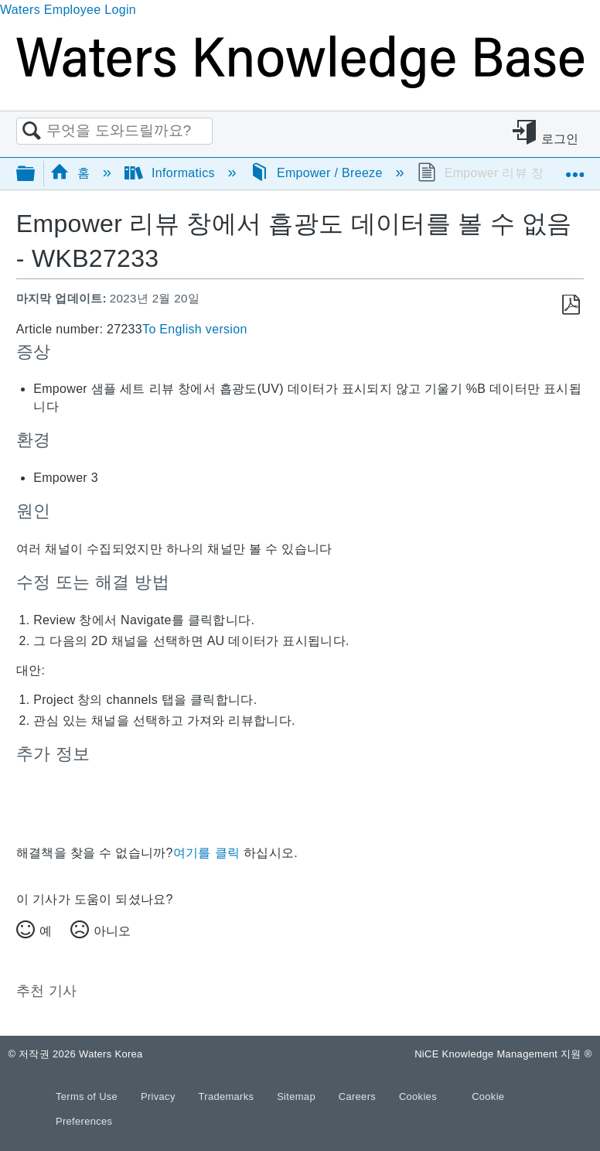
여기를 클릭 (206, 852)
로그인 (560, 138)
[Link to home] (300, 84)
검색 (31, 131)
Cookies (418, 1096)
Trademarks (228, 1096)
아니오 (112, 931)
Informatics (171, 172)
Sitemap (298, 1096)
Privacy (160, 1096)
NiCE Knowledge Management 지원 (502, 1054)
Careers (359, 1096)
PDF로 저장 (571, 305)
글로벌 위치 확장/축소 (574, 168)
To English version (194, 329)
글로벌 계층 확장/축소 (35, 174)
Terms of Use (88, 1096)
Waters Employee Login (68, 9)
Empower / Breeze (318, 172)
